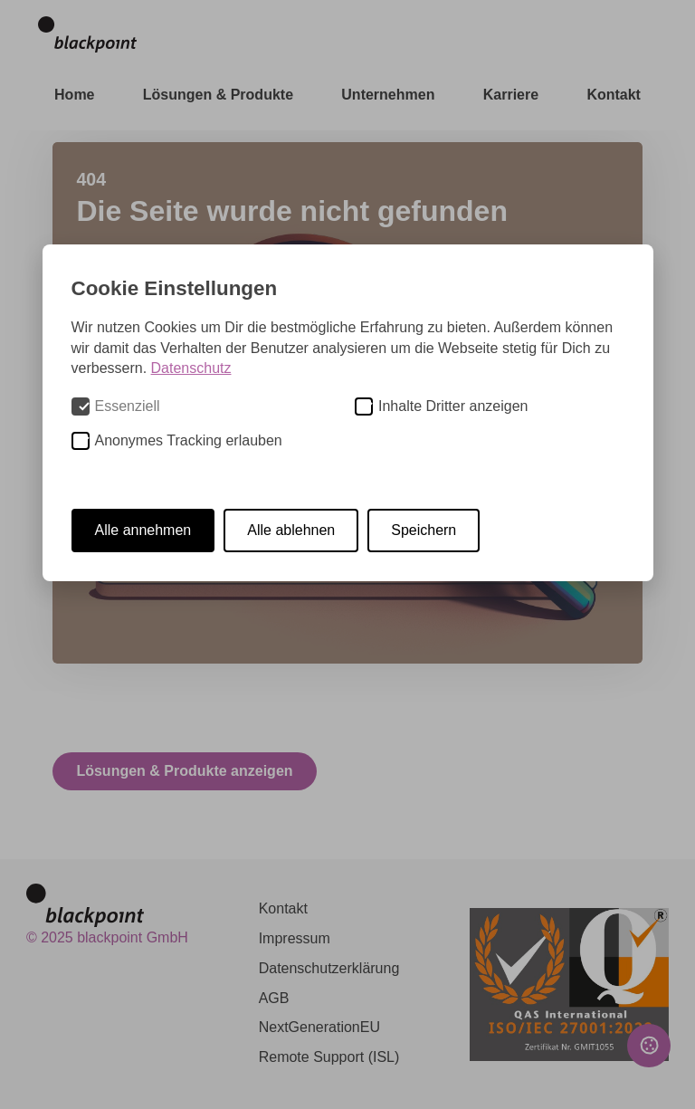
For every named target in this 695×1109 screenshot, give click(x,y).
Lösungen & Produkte (218, 94)
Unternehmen (387, 94)
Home (74, 94)
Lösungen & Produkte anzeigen (184, 771)
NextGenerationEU (319, 1027)
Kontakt (613, 94)
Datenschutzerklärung (329, 968)
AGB (274, 998)
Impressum (294, 938)
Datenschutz (191, 368)
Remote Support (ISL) (329, 1057)
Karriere (510, 94)
